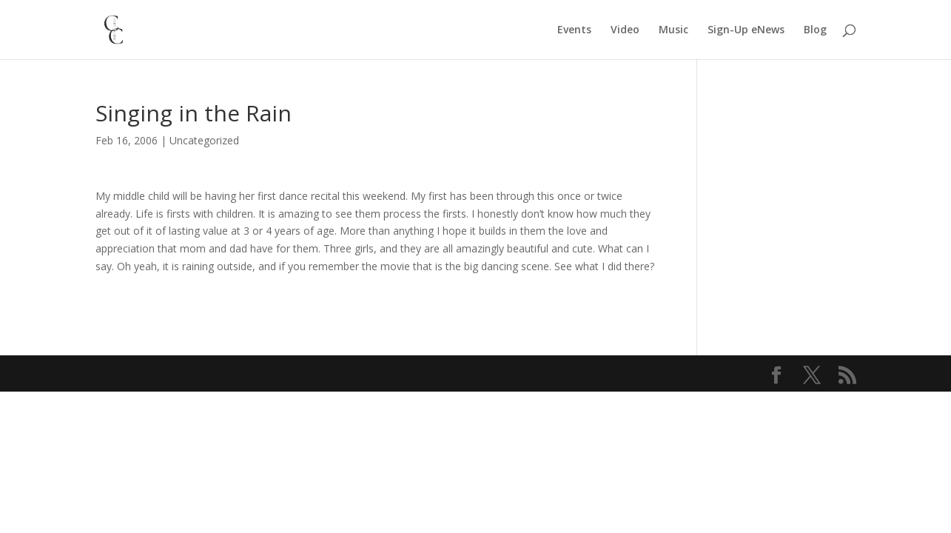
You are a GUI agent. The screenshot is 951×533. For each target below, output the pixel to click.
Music (673, 30)
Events (574, 30)
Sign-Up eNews (746, 30)
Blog (815, 30)
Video (625, 30)
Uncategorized (204, 140)
